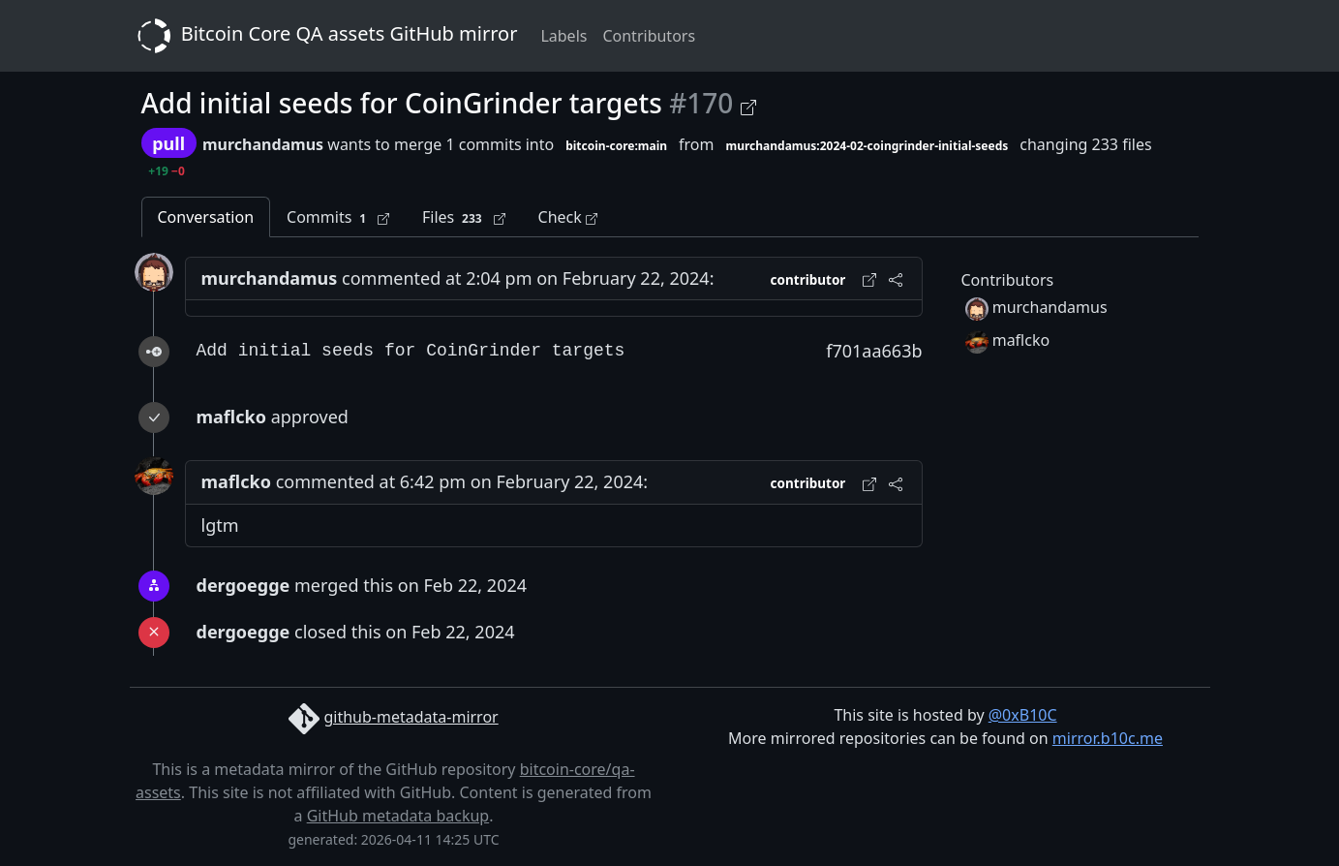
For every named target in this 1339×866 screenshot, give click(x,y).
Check (567, 217)
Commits (338, 217)
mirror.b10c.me (1107, 738)
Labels (563, 35)
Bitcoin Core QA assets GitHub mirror (324, 36)
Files (463, 217)
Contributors (648, 35)
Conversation (206, 217)
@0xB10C (1023, 715)
